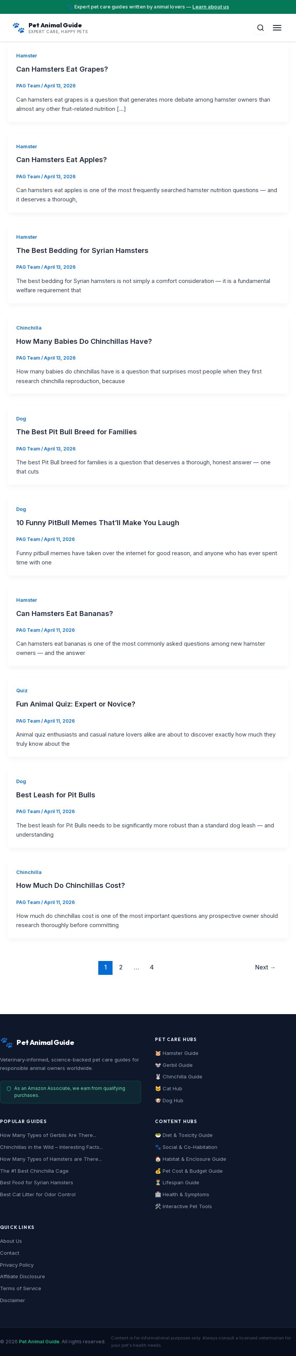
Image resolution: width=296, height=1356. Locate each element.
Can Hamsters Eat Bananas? (64, 613)
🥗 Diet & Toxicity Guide (184, 1135)
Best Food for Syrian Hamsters (36, 1182)
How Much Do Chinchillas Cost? (70, 885)
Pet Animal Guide (39, 1341)
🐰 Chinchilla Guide (178, 1076)
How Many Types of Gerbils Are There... (48, 1135)
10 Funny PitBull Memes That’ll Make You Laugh (97, 522)
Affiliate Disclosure (22, 1276)
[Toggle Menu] (277, 28)
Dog (21, 419)
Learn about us (210, 7)
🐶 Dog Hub (169, 1100)
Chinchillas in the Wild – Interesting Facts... (51, 1147)
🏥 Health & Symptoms (182, 1194)
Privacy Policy (17, 1265)
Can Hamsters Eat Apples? (61, 159)
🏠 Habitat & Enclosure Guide (190, 1159)
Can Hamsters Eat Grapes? (62, 69)
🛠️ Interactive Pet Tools (183, 1206)
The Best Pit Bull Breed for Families (76, 431)
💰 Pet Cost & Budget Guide (189, 1171)
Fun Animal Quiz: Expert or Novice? (75, 704)
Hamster (26, 56)
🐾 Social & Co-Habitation (186, 1147)
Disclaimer (12, 1300)
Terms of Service (20, 1288)
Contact (9, 1253)
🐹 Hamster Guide (176, 1053)
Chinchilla (29, 328)
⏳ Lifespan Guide (177, 1182)
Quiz (22, 690)
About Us (11, 1241)
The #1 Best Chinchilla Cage (34, 1171)
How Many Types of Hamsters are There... (51, 1159)
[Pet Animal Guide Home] (50, 28)
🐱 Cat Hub (168, 1088)
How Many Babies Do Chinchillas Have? (84, 341)
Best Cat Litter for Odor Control (38, 1194)
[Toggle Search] (260, 28)
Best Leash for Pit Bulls (55, 794)
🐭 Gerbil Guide (174, 1065)
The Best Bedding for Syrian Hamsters (82, 250)
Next (265, 967)
